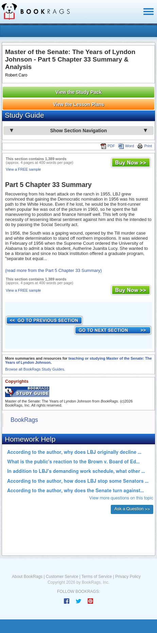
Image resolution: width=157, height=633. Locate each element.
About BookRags (27, 576)
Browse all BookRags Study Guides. (35, 369)
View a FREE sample (23, 169)
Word (126, 146)
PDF (108, 146)
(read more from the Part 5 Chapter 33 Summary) (53, 270)
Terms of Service (97, 576)
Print (144, 146)
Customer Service (62, 576)
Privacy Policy (128, 576)
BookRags (24, 419)
